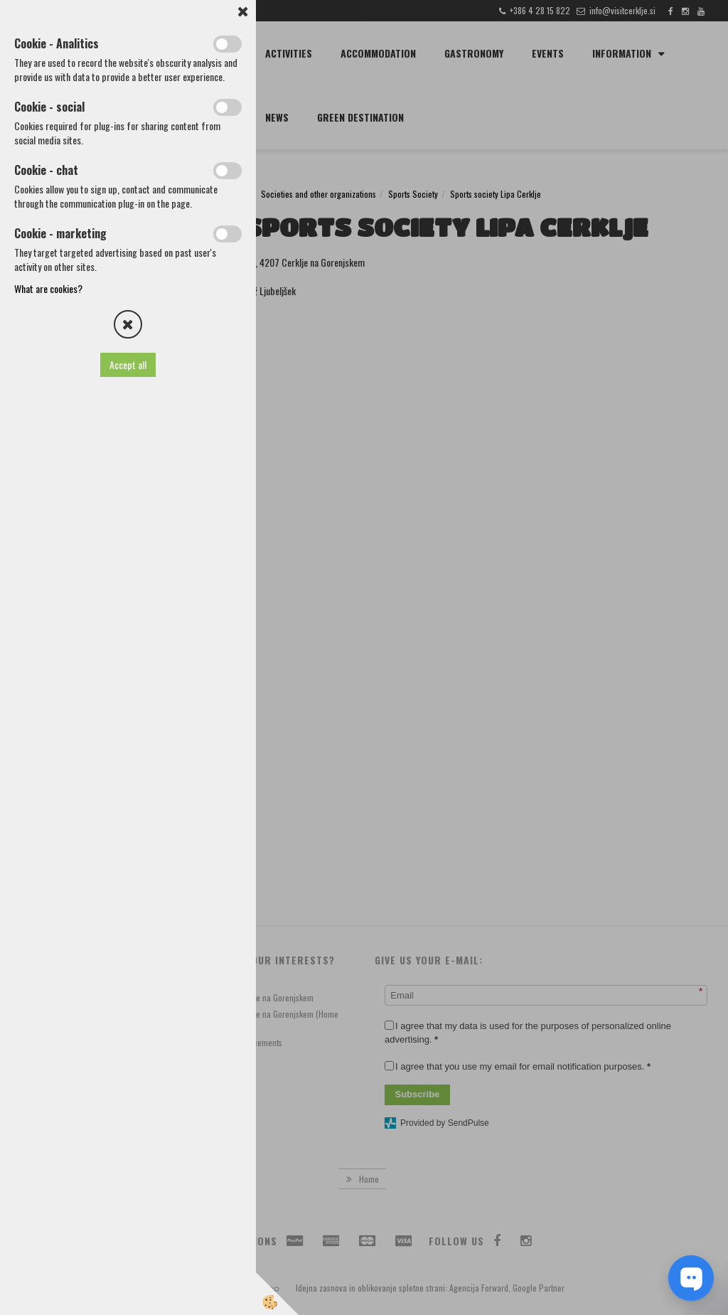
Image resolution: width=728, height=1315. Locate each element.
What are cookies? (48, 288)
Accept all (127, 364)
